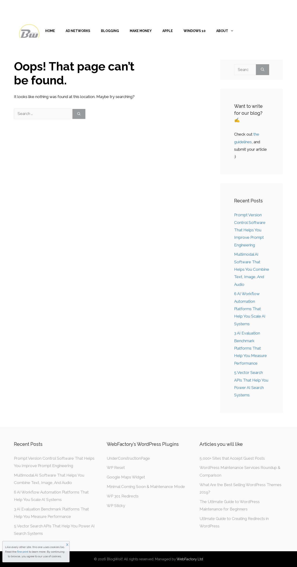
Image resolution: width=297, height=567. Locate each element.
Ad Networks (78, 31)
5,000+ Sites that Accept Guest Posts (232, 458)
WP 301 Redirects (123, 496)
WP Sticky (116, 505)
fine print (22, 551)
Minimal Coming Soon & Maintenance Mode (146, 486)
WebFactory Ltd (190, 559)
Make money (141, 31)
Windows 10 (195, 31)
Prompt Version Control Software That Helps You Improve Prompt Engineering (249, 230)
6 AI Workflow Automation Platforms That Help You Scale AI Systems (249, 308)
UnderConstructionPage (128, 458)
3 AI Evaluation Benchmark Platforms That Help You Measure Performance (250, 348)
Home (50, 31)
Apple (167, 31)
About (227, 31)
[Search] (78, 114)
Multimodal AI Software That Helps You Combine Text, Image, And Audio (251, 269)
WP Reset (116, 467)
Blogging (110, 31)
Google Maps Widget (126, 477)
